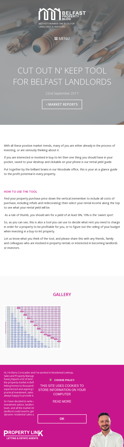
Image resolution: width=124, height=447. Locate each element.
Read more (62, 401)
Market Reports (62, 104)
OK (62, 418)
